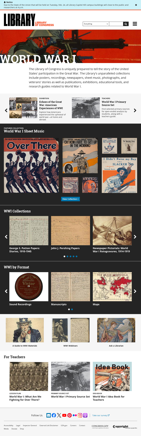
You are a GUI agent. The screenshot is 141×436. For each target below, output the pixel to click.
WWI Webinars (70, 332)
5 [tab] (76, 256)
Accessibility (8, 425)
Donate (14, 429)
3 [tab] (70, 256)
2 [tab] (67, 256)
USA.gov (64, 425)
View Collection (70, 199)
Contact (82, 425)
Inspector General (30, 425)
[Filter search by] (96, 24)
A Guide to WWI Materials (25, 332)
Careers (73, 425)
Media (6, 429)
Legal (18, 425)
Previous (6, 110)
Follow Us (37, 415)
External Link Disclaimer (49, 425)
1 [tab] (64, 256)
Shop (22, 429)
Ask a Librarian (116, 332)
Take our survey (100, 415)
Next (135, 110)
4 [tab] (73, 256)
